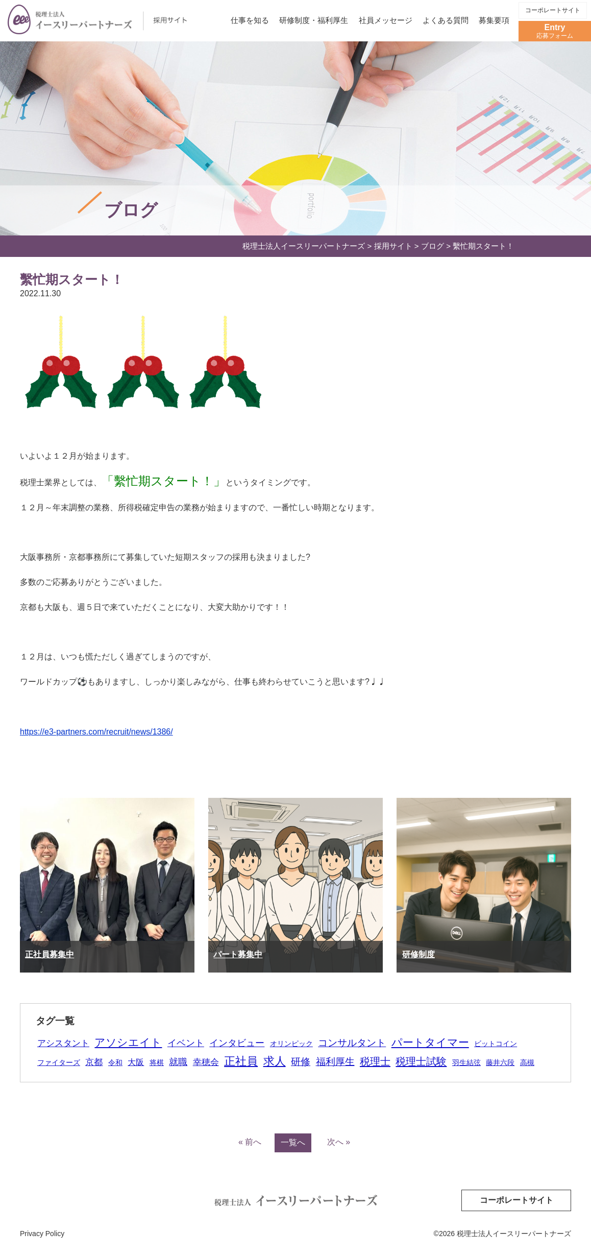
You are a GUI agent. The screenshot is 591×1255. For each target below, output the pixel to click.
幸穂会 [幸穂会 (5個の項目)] (206, 1062)
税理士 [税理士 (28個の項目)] (375, 1061)
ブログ (432, 246)
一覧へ (293, 1142)
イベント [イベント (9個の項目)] (185, 1043)
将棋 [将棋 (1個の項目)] (157, 1062)
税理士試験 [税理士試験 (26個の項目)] (421, 1061)
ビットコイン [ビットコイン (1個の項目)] (495, 1043)
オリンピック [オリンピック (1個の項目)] (291, 1043)
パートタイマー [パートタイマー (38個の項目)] (430, 1042)
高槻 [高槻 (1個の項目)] (527, 1062)
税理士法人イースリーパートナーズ (303, 246)
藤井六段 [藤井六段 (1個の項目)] (500, 1062)
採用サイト (393, 246)
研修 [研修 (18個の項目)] (300, 1061)
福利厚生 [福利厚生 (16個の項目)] (335, 1061)
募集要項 (494, 20)
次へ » (338, 1142)
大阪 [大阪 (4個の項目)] (136, 1062)
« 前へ (249, 1142)
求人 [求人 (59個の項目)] (274, 1061)
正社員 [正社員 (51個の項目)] (241, 1061)
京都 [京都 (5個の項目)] (94, 1062)
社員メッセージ (385, 20)
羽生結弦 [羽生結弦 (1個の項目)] (466, 1062)
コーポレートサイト (552, 10)
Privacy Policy (42, 1233)
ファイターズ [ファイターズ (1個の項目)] (58, 1062)
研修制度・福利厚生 (313, 20)
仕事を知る (250, 20)
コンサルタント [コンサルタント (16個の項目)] (352, 1042)
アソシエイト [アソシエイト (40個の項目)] (128, 1042)
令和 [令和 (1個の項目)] (115, 1062)
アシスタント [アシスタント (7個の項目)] (63, 1043)
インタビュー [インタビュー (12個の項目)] (236, 1042)
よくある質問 (446, 20)
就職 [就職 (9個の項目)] (178, 1062)
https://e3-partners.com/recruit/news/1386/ (96, 731)
